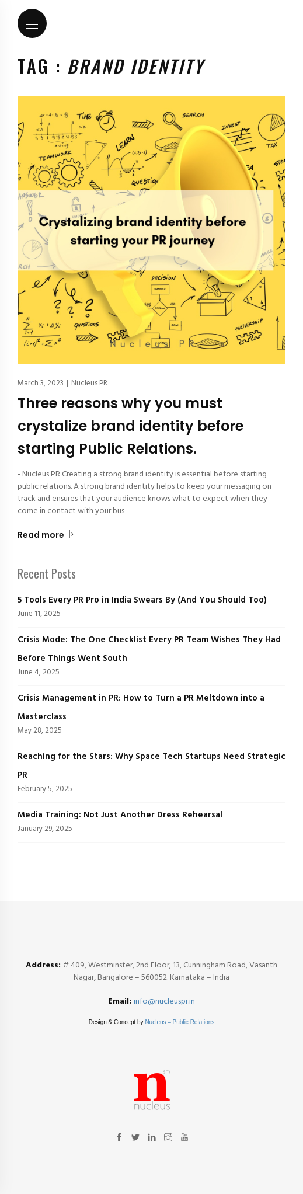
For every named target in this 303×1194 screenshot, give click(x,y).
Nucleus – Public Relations (179, 1022)
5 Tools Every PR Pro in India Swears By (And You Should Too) (142, 600)
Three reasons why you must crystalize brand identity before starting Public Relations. (130, 426)
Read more (46, 535)
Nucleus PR (89, 383)
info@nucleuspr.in (164, 1001)
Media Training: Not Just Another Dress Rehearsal (120, 815)
